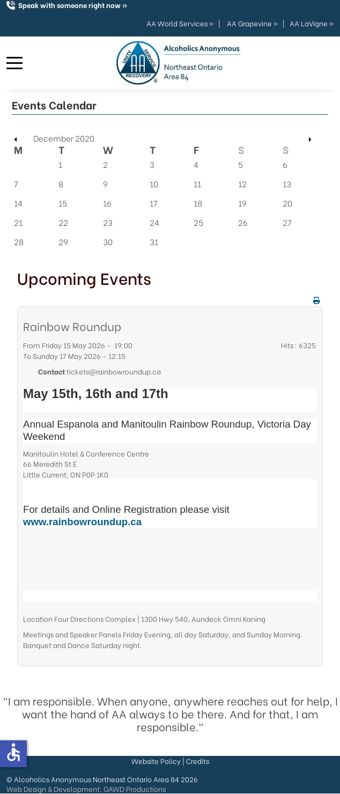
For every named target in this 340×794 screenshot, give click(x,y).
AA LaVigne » (312, 23)
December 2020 (63, 138)
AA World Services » (179, 23)
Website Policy (156, 760)
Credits (197, 760)
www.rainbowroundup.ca (82, 521)
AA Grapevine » (252, 23)
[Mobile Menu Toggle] (14, 63)
